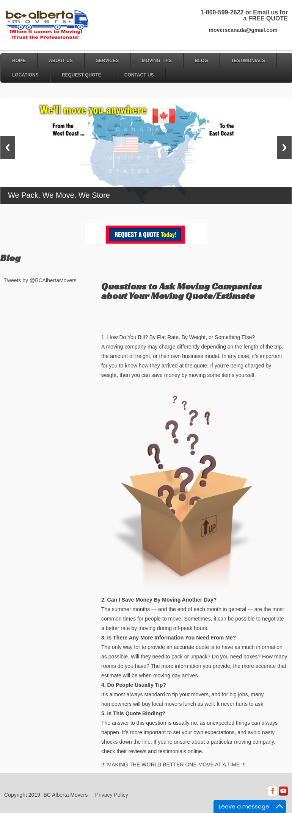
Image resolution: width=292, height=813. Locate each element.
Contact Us (139, 75)
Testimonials (248, 60)
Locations (25, 75)
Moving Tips (157, 60)
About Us (61, 60)
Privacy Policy (111, 795)
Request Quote (81, 75)
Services (107, 60)
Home (19, 60)
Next (284, 147)
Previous (7, 147)
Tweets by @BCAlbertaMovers (40, 280)
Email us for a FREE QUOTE (265, 15)
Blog (201, 60)
